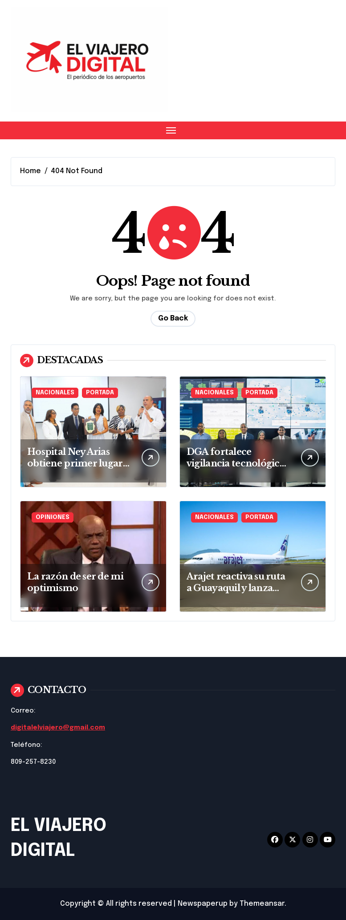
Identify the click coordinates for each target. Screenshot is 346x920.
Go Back (173, 318)
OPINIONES (52, 517)
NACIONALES (55, 393)
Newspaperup (203, 904)
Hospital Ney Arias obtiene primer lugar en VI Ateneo (75, 463)
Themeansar (262, 904)
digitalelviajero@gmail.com (58, 728)
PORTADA (100, 393)
